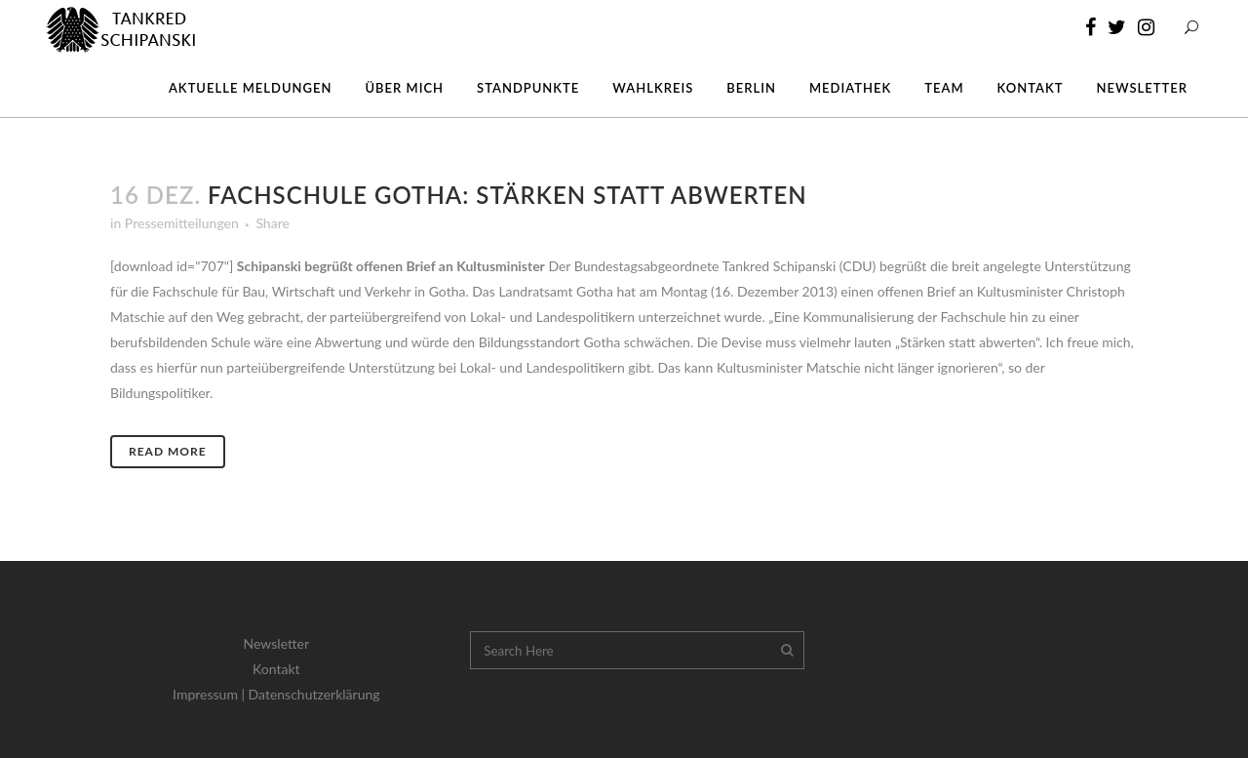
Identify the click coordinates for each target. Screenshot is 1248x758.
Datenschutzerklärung (314, 694)
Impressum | (211, 694)
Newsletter (276, 643)
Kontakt (276, 668)
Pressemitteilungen (182, 223)
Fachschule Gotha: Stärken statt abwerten (507, 194)
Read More (168, 451)
